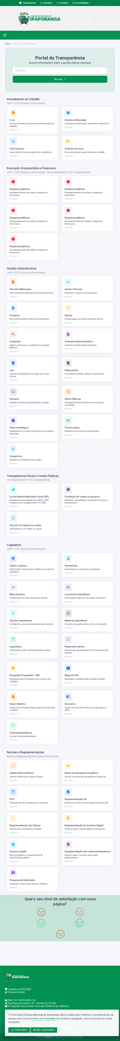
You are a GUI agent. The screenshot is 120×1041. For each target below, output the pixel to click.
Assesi (48, 1037)
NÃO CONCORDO (43, 1029)
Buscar (60, 79)
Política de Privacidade (43, 1018)
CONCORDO (19, 1029)
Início (7, 43)
